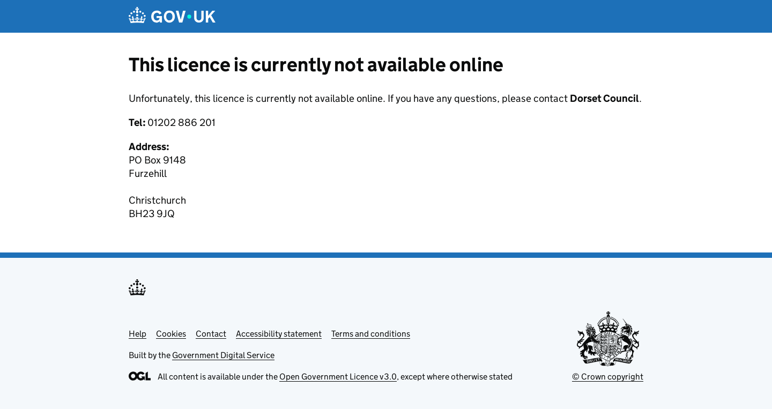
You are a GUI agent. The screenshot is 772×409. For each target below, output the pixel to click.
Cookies (171, 334)
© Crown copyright (607, 376)
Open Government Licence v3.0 (338, 376)
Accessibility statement (279, 334)
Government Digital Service (223, 355)
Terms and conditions (370, 334)
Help (137, 334)
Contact (211, 334)
